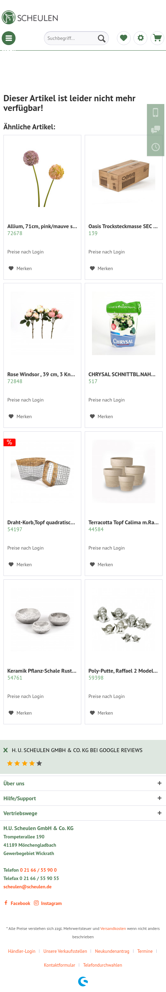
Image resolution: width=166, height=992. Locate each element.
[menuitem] (9, 38)
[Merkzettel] (124, 38)
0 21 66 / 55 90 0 (38, 870)
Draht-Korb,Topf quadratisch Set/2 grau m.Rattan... (42, 526)
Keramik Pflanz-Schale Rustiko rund (42, 674)
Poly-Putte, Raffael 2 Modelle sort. (124, 674)
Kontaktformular (59, 965)
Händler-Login (21, 951)
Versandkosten (113, 928)
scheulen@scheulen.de (27, 886)
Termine (145, 951)
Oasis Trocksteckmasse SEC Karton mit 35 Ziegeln (124, 229)
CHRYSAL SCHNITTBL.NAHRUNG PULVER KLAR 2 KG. (124, 378)
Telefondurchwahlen (102, 965)
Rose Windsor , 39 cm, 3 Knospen (42, 378)
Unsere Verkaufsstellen (65, 951)
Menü (9, 38)
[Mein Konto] (140, 38)
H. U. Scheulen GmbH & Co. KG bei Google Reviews (77, 750)
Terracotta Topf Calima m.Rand (124, 526)
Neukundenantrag (112, 951)
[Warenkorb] (157, 38)
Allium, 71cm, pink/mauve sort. (42, 229)
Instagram (48, 903)
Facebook (16, 903)
